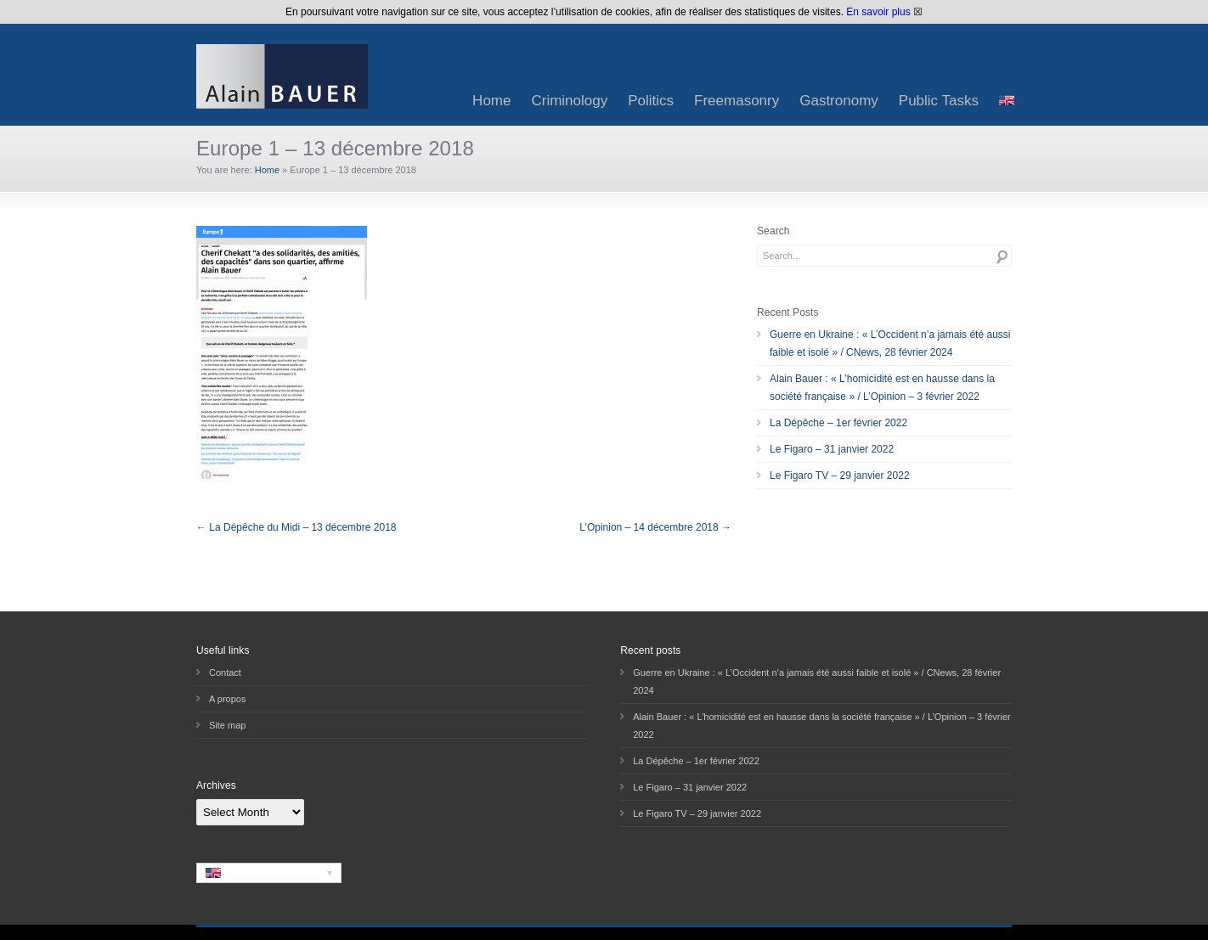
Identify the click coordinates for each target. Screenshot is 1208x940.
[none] (269, 873)
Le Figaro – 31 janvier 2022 (832, 449)
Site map (227, 725)
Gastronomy (838, 101)
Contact (225, 672)
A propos (227, 699)
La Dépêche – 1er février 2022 (838, 423)
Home (491, 101)
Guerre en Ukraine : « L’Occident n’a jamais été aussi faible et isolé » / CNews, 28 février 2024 (890, 343)
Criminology (569, 101)
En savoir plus (878, 12)
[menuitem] (1007, 100)
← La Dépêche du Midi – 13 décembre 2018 (296, 527)
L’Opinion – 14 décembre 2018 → (655, 527)
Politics (651, 101)
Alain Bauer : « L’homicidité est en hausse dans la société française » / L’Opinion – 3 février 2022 (882, 387)
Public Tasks (939, 101)
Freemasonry (736, 101)
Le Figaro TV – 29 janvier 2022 (840, 475)
